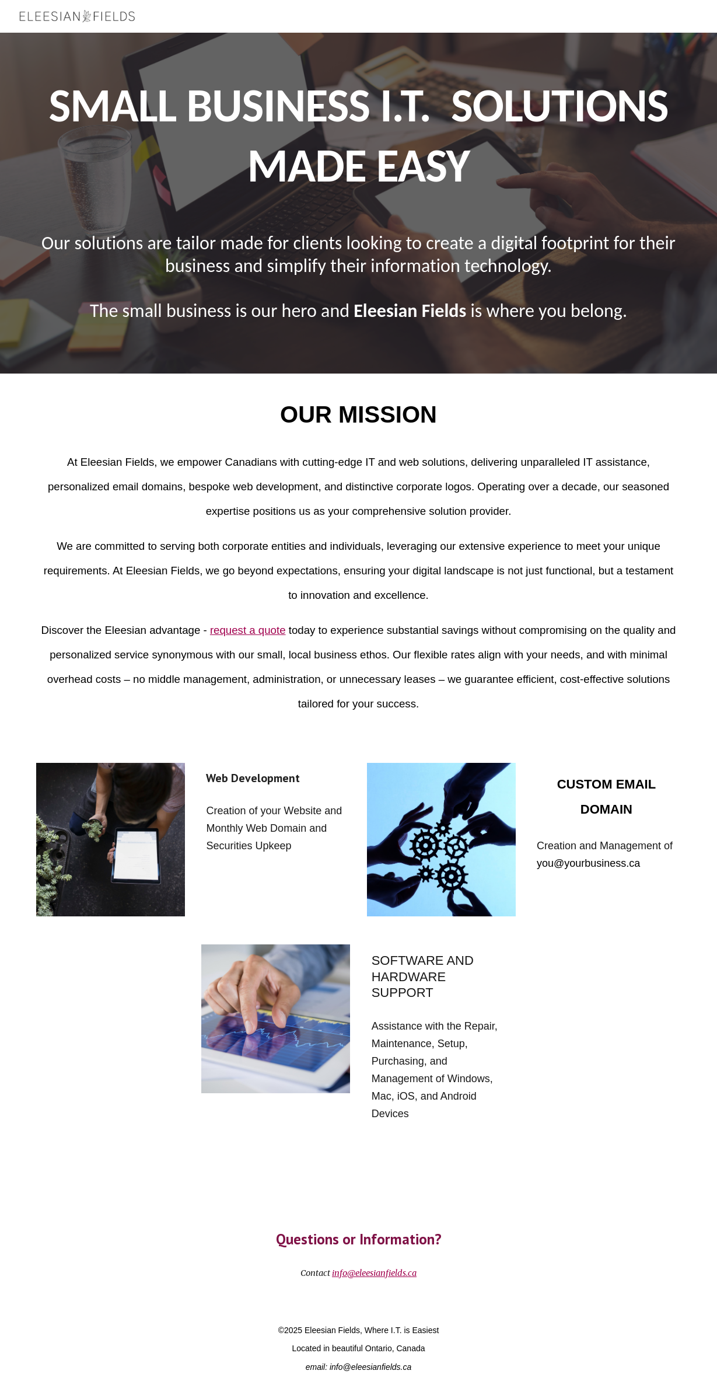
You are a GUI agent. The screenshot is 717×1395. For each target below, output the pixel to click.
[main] (358, 133)
